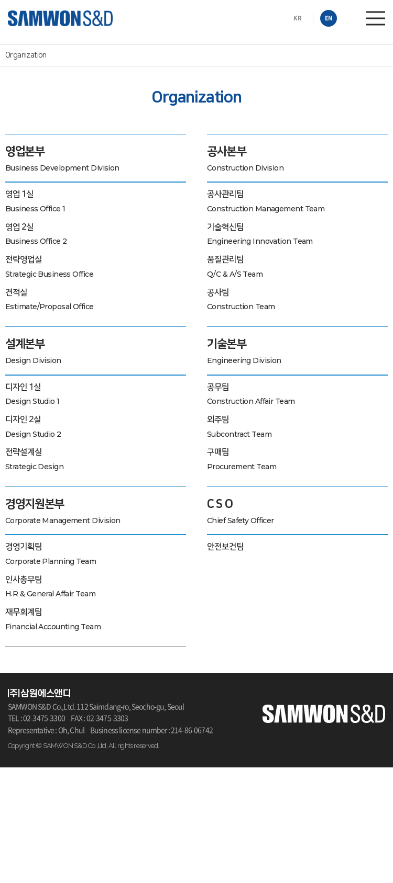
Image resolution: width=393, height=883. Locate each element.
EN (328, 18)
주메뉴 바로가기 (0, 0)
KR (297, 18)
